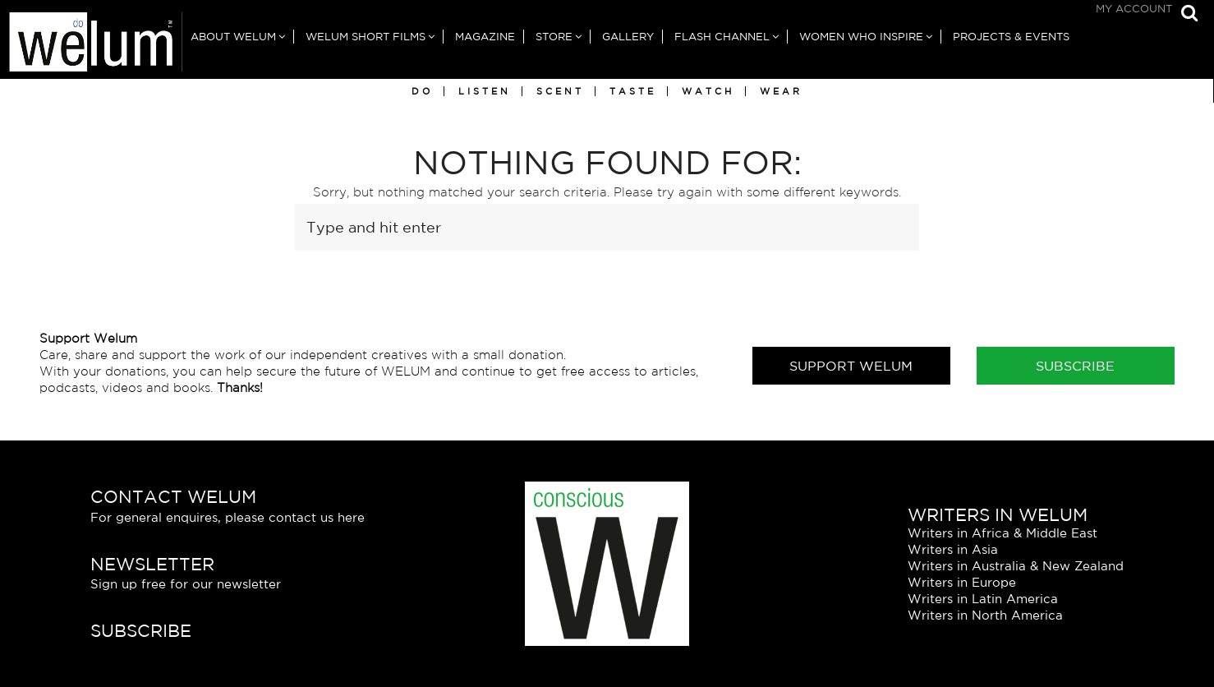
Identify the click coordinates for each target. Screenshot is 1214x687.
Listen (484, 91)
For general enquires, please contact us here (227, 517)
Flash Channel (722, 36)
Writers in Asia (953, 549)
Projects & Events (1011, 36)
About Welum (233, 36)
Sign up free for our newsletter (185, 584)
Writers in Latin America (983, 599)
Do (422, 91)
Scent (560, 91)
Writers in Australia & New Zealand (1016, 566)
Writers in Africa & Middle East (1002, 533)
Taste (632, 91)
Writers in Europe (962, 582)
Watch (708, 91)
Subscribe (1075, 365)
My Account (1134, 8)
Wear (781, 91)
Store (554, 36)
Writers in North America (985, 615)
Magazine (485, 36)
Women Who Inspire (861, 36)
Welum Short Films (365, 36)
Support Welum (851, 365)
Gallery (628, 36)
